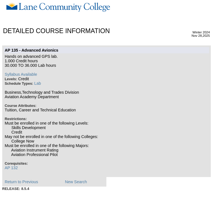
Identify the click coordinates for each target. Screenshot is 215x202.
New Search (76, 182)
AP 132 (11, 168)
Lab (37, 83)
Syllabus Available (21, 74)
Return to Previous (21, 182)
